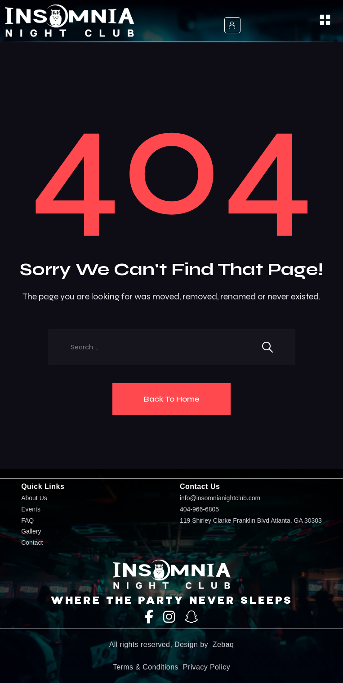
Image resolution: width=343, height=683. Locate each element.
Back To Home (171, 399)
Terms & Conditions (145, 667)
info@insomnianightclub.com (220, 498)
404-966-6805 (199, 509)
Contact (32, 542)
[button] (325, 21)
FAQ (27, 520)
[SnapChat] (191, 617)
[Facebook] (149, 617)
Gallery (31, 531)
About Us (34, 498)
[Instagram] (169, 617)
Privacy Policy (206, 667)
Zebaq (223, 644)
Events (30, 509)
